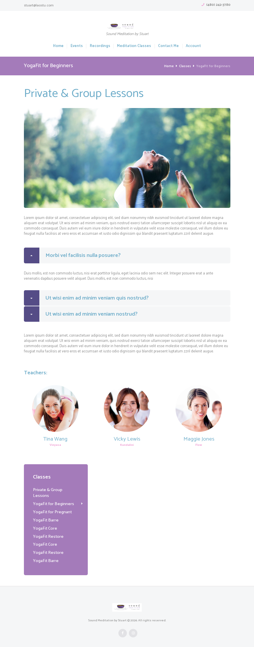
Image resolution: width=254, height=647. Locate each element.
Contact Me (168, 46)
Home (58, 46)
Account (193, 46)
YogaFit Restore (48, 531)
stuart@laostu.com (39, 5)
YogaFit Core (45, 522)
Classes (185, 66)
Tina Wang (55, 439)
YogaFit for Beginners (53, 498)
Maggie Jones (198, 439)
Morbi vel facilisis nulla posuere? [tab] (72, 255)
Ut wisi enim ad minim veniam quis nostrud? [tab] (86, 298)
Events (77, 46)
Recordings (100, 46)
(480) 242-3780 (218, 5)
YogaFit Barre (45, 514)
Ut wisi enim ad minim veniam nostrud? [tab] (81, 315)
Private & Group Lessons (55, 490)
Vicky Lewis (127, 439)
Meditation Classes (134, 46)
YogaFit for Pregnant (52, 506)
